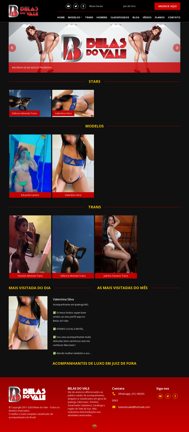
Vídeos (147, 17)
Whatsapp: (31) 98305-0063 (128, 397)
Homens (102, 17)
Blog (136, 17)
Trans (89, 17)
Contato (174, 17)
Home (61, 17)
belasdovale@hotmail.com (131, 407)
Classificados (120, 17)
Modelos (74, 17)
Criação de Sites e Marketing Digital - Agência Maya (94, 426)
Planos (160, 17)
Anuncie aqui (167, 6)
